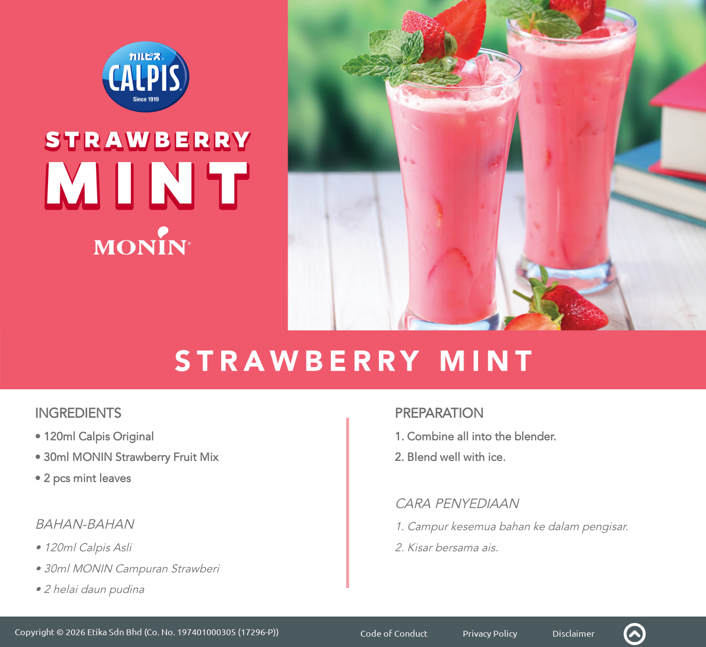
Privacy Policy (490, 633)
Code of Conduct (394, 633)
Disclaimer (574, 633)
